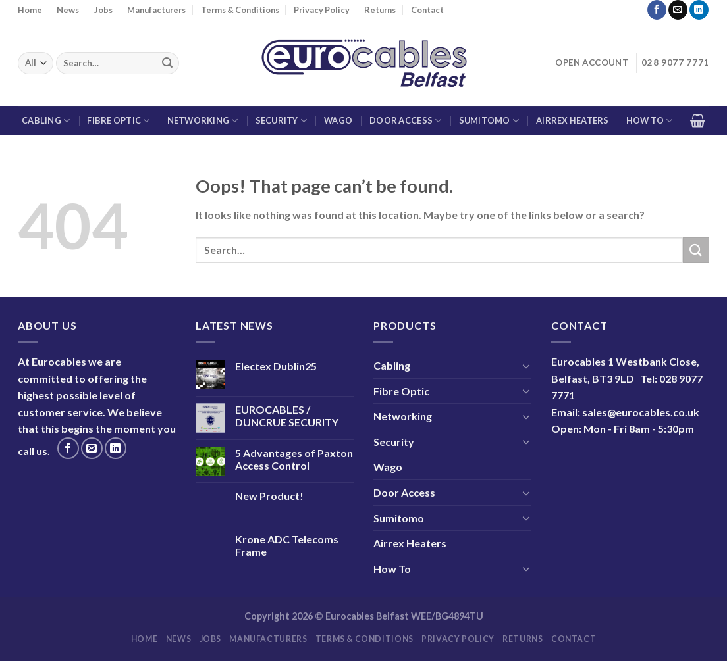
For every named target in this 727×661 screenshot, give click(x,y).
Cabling (46, 120)
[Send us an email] (677, 10)
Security (282, 120)
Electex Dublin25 (276, 366)
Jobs (103, 10)
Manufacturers (156, 10)
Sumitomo (489, 120)
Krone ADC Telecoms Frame (286, 545)
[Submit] (167, 63)
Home (30, 10)
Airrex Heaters (572, 120)
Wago (338, 120)
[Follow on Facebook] (656, 10)
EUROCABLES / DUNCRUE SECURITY (286, 415)
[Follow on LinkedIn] (699, 10)
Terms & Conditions (240, 10)
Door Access (405, 120)
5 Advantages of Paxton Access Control (294, 459)
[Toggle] (526, 366)
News (68, 10)
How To (649, 120)
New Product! (269, 495)
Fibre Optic (118, 120)
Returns (380, 10)
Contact (427, 10)
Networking (202, 120)
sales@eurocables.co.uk (640, 412)
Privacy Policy (322, 10)
